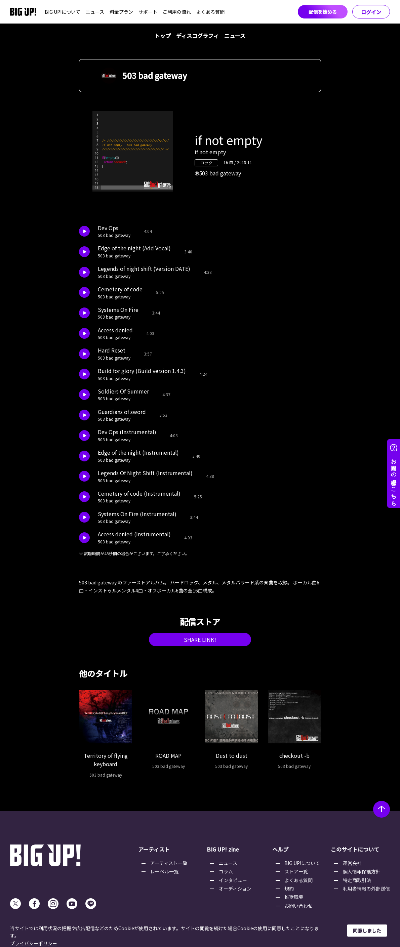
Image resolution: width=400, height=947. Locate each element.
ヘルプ (280, 849)
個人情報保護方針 (362, 871)
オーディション (235, 888)
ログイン (371, 11)
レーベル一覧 (164, 871)
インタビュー (233, 880)
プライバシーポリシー (33, 943)
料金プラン (121, 11)
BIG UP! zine (223, 849)
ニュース (95, 11)
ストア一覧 (296, 871)
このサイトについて (355, 849)
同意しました (367, 930)
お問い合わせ (298, 905)
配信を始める (323, 11)
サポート (147, 11)
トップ (163, 36)
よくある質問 (210, 11)
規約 (289, 888)
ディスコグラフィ (197, 36)
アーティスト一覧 (168, 863)
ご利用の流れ (177, 11)
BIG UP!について (62, 11)
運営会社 (352, 863)
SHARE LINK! (200, 639)
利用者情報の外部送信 (366, 888)
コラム (226, 871)
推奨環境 (293, 897)
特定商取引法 (357, 880)
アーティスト (154, 849)
